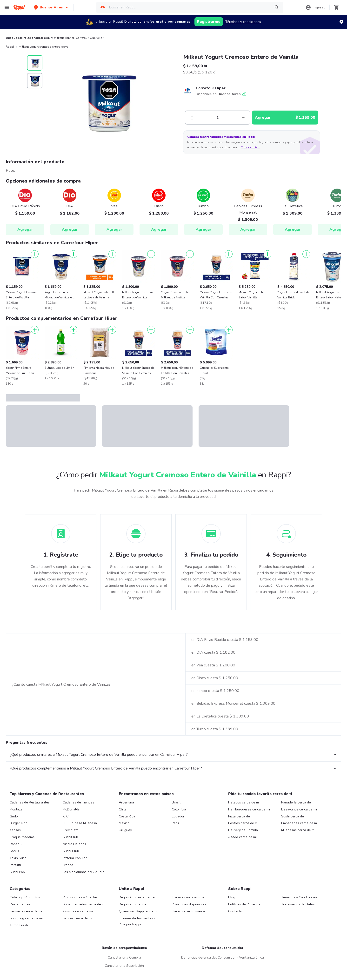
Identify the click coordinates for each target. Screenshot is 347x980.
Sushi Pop (17, 872)
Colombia (179, 809)
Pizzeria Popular (75, 858)
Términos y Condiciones (299, 897)
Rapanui (16, 844)
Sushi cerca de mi (294, 816)
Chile (123, 809)
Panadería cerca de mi (298, 802)
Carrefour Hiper (211, 88)
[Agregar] (35, 254)
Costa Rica (127, 816)
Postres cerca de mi (243, 823)
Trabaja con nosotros (188, 897)
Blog (231, 897)
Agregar (25, 229)
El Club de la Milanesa (80, 823)
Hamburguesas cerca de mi (249, 809)
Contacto (235, 911)
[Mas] (243, 117)
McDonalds (71, 809)
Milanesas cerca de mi (298, 830)
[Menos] (192, 117)
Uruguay (125, 830)
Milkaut (59, 38)
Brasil (176, 802)
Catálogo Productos (25, 897)
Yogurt (48, 38)
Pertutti (15, 865)
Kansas (15, 830)
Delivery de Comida (243, 830)
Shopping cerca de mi (26, 918)
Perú (175, 823)
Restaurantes (20, 904)
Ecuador (178, 816)
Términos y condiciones (243, 22)
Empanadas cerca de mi (299, 823)
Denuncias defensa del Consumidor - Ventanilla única (222, 957)
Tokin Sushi (18, 858)
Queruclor (96, 38)
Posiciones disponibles (189, 904)
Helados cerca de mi (244, 802)
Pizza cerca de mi (241, 816)
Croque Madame (22, 837)
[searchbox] (188, 7)
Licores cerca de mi (77, 918)
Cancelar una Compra (124, 957)
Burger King (18, 823)
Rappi (10, 47)
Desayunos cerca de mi (299, 809)
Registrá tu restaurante (137, 897)
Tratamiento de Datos (298, 904)
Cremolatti (71, 830)
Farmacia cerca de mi (26, 911)
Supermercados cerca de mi (84, 904)
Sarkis (14, 851)
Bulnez (69, 38)
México (124, 823)
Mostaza (16, 809)
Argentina (126, 802)
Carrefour (82, 38)
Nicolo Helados (74, 844)
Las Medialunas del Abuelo (83, 872)
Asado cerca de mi (242, 837)
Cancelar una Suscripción (124, 965)
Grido (14, 816)
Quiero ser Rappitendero (138, 911)
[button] (51, 7)
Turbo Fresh (19, 925)
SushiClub (70, 837)
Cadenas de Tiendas (78, 802)
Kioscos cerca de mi (78, 911)
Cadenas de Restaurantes (30, 802)
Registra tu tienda (132, 904)
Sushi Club (71, 851)
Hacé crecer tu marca (188, 911)
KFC (65, 816)
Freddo (68, 865)
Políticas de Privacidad (245, 904)
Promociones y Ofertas (80, 897)
